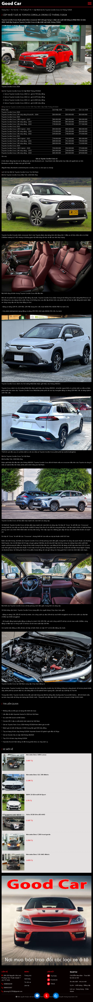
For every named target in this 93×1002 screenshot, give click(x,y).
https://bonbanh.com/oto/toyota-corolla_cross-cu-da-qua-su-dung (30, 168)
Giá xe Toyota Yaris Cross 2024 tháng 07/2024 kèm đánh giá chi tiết (26, 724)
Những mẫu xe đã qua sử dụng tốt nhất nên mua (19, 711)
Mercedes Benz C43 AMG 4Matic (37, 854)
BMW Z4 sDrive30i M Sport (36, 795)
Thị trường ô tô (25, 10)
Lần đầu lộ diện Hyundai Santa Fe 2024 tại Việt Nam (20, 714)
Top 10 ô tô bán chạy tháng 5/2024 (15, 738)
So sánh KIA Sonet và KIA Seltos (14, 718)
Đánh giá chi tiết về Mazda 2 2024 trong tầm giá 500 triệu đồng (24, 728)
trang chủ (5, 10)
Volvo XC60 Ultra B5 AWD (35, 814)
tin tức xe (14, 10)
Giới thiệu (27, 979)
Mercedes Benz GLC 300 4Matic (37, 775)
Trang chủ (27, 975)
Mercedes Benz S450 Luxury (36, 755)
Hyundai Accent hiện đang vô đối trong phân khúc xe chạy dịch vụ (25, 742)
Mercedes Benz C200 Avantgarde (38, 834)
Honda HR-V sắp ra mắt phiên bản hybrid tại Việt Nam (21, 721)
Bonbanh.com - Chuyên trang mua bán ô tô (62, 997)
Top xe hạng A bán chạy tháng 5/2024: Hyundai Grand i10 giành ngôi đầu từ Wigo (31, 731)
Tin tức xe (27, 982)
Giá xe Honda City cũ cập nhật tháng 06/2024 (18, 735)
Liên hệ (26, 985)
